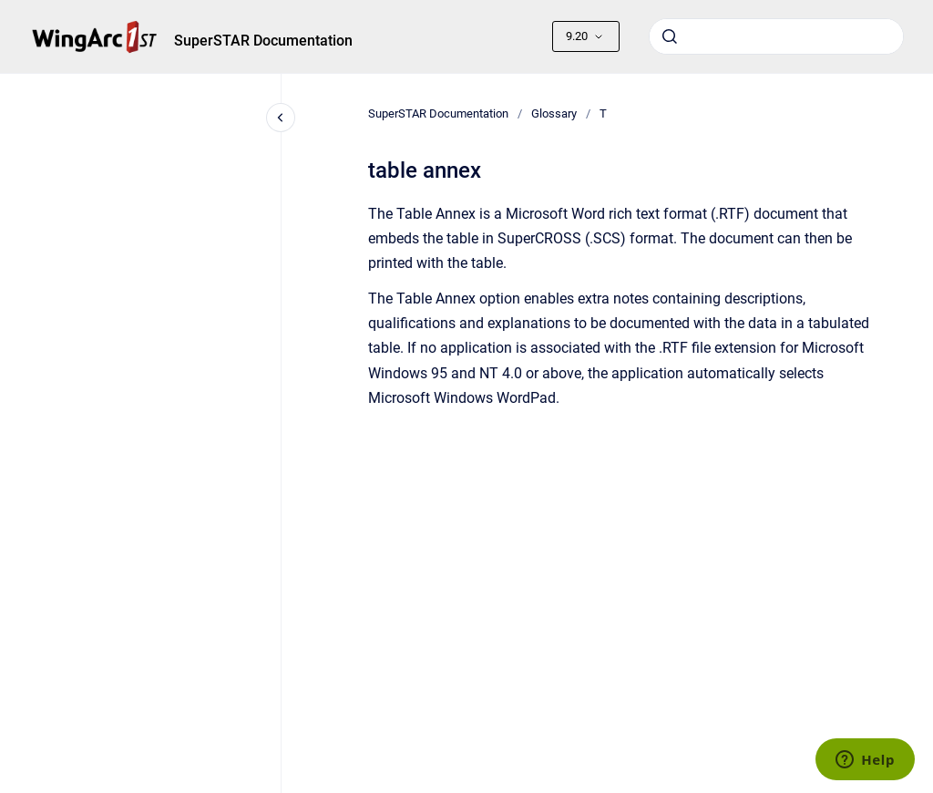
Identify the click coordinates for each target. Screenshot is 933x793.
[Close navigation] (280, 117)
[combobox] (776, 36)
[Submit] (669, 36)
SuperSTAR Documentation (263, 40)
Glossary (554, 113)
